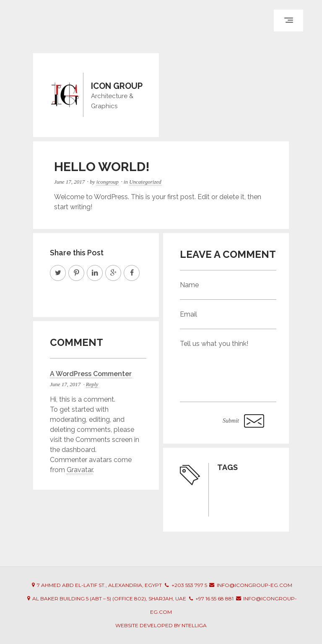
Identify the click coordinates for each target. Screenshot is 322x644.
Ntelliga (194, 625)
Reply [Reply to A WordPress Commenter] (92, 384)
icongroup (107, 182)
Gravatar (80, 470)
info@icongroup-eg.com (254, 585)
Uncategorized (145, 182)
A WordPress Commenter (91, 374)
